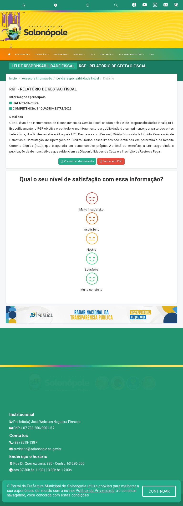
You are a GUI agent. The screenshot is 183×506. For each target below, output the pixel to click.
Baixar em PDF (111, 161)
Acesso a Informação (37, 78)
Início (13, 78)
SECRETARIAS (61, 54)
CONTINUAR (159, 491)
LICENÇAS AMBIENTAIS (131, 54)
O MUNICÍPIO (42, 54)
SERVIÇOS (79, 54)
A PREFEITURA (22, 54)
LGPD (151, 54)
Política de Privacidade (95, 490)
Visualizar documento (77, 161)
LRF (92, 54)
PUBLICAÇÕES (107, 54)
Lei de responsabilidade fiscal (77, 78)
